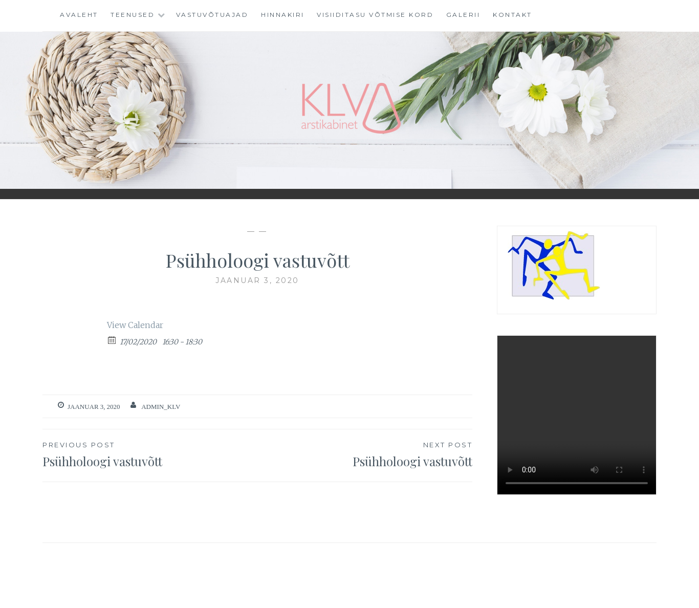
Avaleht (79, 14)
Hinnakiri (282, 14)
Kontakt (512, 14)
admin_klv (160, 406)
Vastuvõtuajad (212, 14)
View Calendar (135, 325)
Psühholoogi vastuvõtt (149, 454)
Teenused (133, 14)
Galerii (463, 14)
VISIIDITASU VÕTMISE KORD (375, 14)
